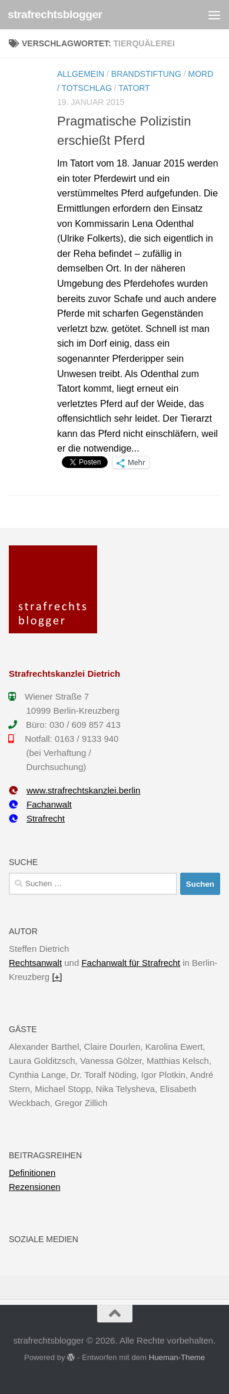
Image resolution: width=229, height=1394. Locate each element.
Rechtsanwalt (35, 963)
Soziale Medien (43, 1239)
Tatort (134, 88)
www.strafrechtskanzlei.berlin (74, 790)
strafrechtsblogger (55, 14)
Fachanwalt (40, 804)
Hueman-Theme (177, 1357)
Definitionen (32, 1173)
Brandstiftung (146, 74)
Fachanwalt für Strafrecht (130, 963)
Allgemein (80, 74)
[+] (57, 977)
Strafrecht (37, 818)
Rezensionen (35, 1187)
